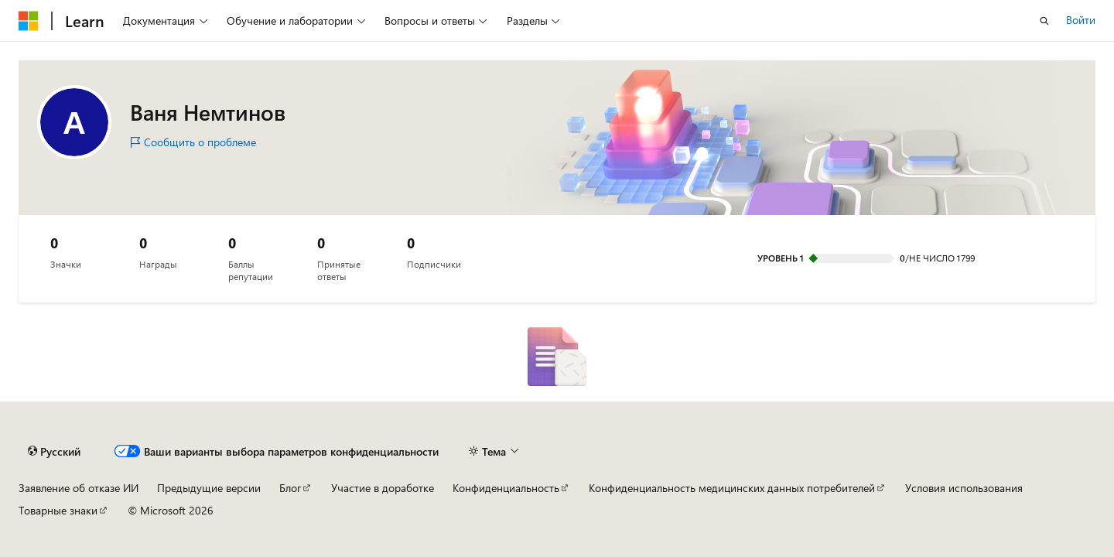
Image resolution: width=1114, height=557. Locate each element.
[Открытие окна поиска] (1044, 21)
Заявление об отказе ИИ (78, 487)
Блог (290, 487)
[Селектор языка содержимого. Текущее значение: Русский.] (54, 451)
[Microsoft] (29, 21)
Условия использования (964, 487)
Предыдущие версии (209, 487)
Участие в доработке (382, 487)
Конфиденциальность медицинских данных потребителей (732, 487)
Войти (1080, 19)
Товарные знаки (58, 510)
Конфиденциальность (506, 487)
